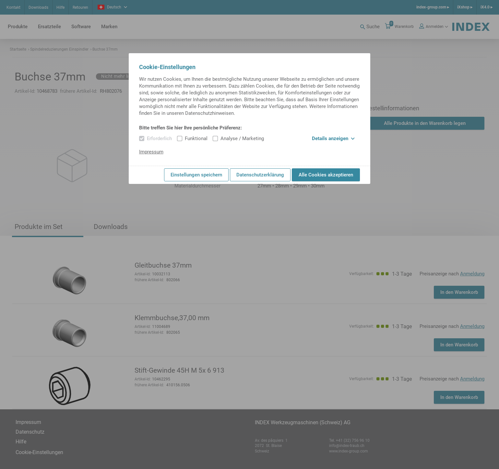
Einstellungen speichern (196, 175)
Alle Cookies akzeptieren (326, 175)
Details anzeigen (333, 138)
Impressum (151, 152)
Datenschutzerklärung (260, 175)
